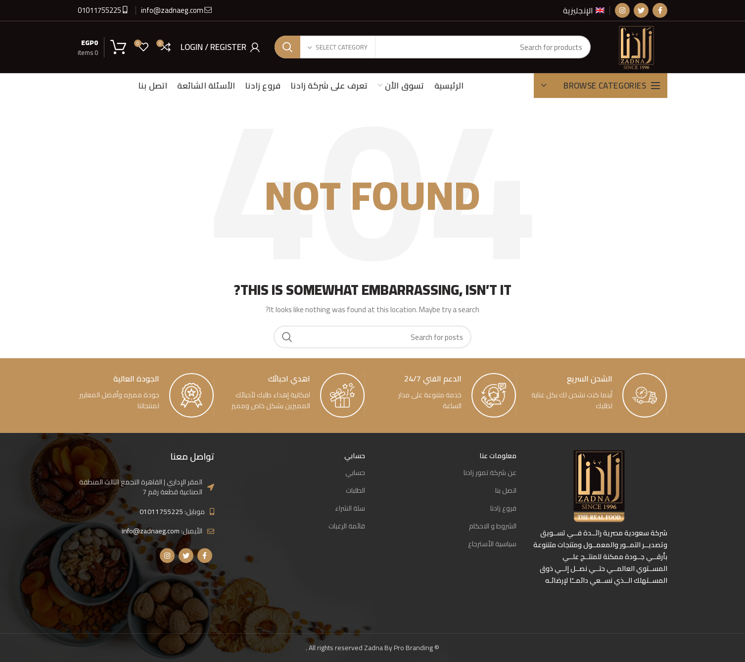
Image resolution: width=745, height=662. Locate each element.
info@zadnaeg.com (173, 10)
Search (287, 47)
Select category (342, 47)
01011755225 (99, 10)
